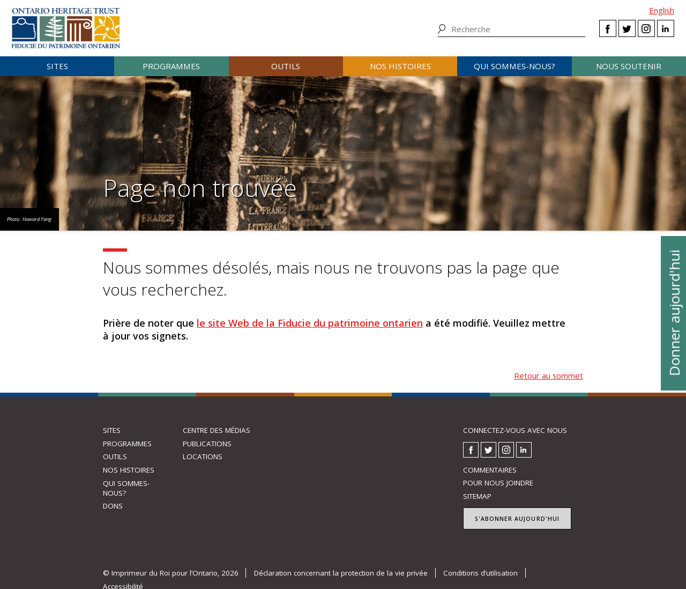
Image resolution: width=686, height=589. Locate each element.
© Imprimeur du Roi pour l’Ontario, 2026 (170, 573)
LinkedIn (666, 28)
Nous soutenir (628, 66)
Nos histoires (400, 66)
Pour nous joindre (498, 483)
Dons (113, 506)
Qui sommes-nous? (514, 66)
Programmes (171, 66)
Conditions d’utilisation (480, 573)
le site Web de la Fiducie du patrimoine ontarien (310, 322)
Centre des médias (216, 430)
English (661, 10)
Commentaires (490, 470)
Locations (202, 456)
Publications (207, 443)
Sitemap (477, 496)
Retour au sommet (548, 375)
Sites (57, 66)
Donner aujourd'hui (673, 312)
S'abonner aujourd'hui (517, 518)
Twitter (627, 28)
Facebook (608, 28)
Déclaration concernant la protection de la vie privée (341, 573)
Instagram (646, 28)
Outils (285, 66)
